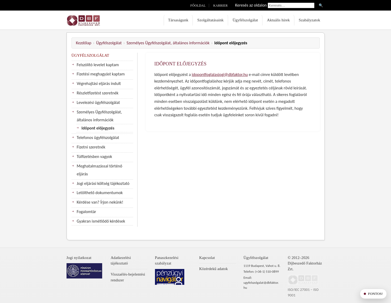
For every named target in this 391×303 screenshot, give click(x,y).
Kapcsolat (207, 258)
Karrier (220, 5)
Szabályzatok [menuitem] (309, 20)
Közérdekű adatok (213, 269)
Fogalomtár (86, 211)
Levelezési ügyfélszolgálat (98, 102)
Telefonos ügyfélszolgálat (98, 137)
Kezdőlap (83, 42)
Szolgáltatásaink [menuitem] (210, 20)
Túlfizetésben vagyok (94, 156)
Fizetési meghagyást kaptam (101, 73)
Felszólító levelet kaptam (98, 64)
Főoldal (198, 5)
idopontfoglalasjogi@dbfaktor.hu (220, 74)
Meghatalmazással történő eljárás (99, 169)
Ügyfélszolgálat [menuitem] (245, 20)
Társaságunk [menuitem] (178, 20)
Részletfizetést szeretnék (98, 92)
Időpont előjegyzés (98, 128)
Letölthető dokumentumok (100, 192)
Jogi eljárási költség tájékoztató (103, 183)
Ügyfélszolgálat (109, 42)
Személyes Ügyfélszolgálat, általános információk (167, 42)
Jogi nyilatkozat (79, 258)
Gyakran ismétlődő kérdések (101, 221)
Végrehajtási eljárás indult (99, 83)
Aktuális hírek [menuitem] (278, 20)
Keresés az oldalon (251, 5)
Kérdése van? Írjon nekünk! (100, 202)
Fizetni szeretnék (91, 147)
